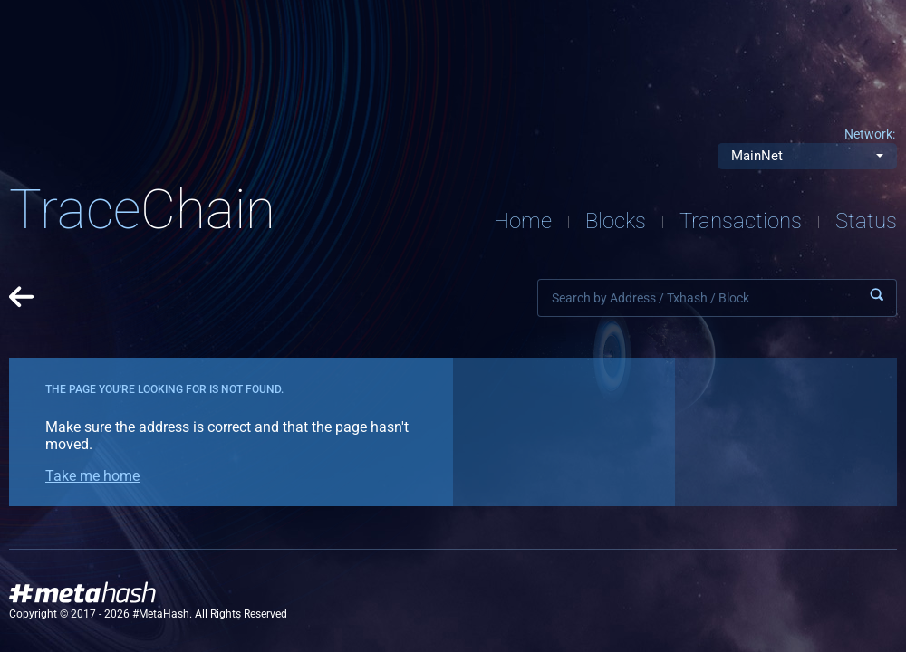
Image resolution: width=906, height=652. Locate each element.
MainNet (757, 156)
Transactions (741, 221)
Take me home (92, 475)
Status (866, 221)
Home (523, 221)
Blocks (615, 221)
